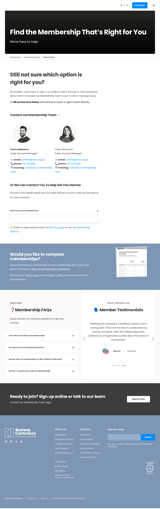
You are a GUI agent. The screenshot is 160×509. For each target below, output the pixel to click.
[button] (113, 365)
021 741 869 (28, 163)
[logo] (20, 433)
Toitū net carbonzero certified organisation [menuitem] (69, 499)
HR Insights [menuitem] (60, 471)
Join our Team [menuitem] (86, 449)
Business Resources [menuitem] (64, 453)
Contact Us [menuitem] (85, 435)
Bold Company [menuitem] (62, 467)
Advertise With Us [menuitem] (88, 458)
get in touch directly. (78, 102)
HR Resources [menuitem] (86, 440)
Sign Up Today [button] (138, 400)
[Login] (122, 5)
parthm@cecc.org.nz (33, 159)
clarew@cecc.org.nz (77, 159)
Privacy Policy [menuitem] (32, 499)
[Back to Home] (17, 5)
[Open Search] (127, 5)
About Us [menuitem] (44, 499)
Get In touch (49, 57)
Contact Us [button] (140, 5)
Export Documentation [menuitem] (90, 444)
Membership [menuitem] (60, 435)
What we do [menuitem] (60, 430)
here (48, 403)
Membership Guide (32, 57)
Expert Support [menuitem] (61, 449)
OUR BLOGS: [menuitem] (60, 462)
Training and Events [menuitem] (64, 444)
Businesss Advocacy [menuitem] (64, 440)
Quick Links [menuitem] (85, 430)
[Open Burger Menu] (153, 5)
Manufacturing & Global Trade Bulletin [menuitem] (64, 477)
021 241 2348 (74, 163)
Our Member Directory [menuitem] (90, 453)
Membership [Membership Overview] (15, 57)
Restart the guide (54, 227)
